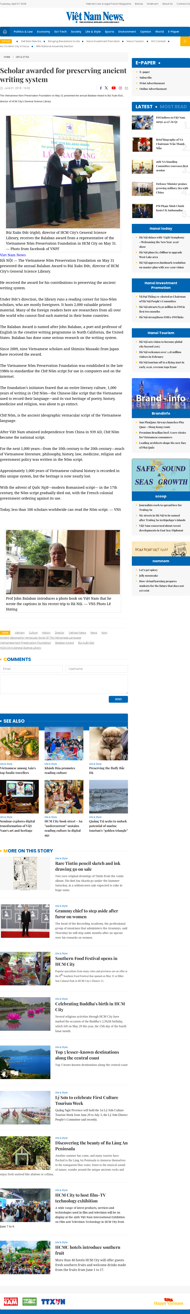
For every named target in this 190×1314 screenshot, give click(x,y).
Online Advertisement (153, 89)
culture (33, 632)
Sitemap (119, 1289)
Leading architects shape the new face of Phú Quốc (162, 453)
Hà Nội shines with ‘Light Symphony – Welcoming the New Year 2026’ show (161, 242)
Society (76, 32)
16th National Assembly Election (54, 46)
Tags (5, 632)
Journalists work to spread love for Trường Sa (160, 521)
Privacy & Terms (168, 1290)
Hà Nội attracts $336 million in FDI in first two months (162, 309)
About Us (167, 3)
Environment (127, 32)
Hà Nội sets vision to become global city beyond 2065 (160, 344)
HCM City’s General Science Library (20, 647)
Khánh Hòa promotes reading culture (60, 743)
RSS (187, 1289)
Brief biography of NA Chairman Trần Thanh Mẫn (170, 144)
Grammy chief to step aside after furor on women (86, 887)
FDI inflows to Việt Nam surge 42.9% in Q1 (170, 120)
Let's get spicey (148, 608)
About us (133, 1290)
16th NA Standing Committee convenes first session (172, 166)
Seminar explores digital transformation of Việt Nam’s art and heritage (17, 799)
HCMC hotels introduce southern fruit (87, 1223)
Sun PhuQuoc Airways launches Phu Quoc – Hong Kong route (161, 433)
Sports (109, 32)
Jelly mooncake (148, 613)
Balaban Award (64, 642)
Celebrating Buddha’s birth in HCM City (90, 980)
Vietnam (20, 632)
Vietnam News (77, 632)
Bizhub (139, 3)
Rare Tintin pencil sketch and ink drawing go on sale (87, 839)
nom (104, 632)
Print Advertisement (152, 83)
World (159, 32)
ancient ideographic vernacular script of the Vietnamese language (40, 637)
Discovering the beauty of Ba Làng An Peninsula (91, 1119)
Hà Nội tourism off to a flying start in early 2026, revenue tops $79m (161, 364)
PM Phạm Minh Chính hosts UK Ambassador (170, 208)
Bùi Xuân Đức (86, 642)
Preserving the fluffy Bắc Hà (106, 743)
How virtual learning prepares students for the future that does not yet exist (161, 623)
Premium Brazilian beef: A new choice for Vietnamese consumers (162, 443)
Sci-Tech (60, 32)
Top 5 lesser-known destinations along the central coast (87, 1028)
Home (7, 57)
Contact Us (183, 3)
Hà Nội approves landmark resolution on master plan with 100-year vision (162, 265)
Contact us (149, 1290)
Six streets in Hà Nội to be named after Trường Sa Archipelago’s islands (162, 532)
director (59, 632)
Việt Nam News (95, 17)
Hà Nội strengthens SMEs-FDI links (161, 317)
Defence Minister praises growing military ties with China (172, 188)
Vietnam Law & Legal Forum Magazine (108, 3)
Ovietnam (152, 3)
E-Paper (173, 32)
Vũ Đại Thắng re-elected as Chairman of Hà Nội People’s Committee (162, 299)
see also (14, 694)
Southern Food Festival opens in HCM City (86, 934)
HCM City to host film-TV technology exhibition (80, 1171)
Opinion (145, 32)
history (46, 632)
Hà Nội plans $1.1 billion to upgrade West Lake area (160, 254)
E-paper (146, 63)
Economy (43, 32)
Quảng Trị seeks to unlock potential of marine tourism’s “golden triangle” (108, 799)
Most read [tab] (173, 106)
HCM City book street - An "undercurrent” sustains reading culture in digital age (63, 802)
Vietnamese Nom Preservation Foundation (25, 642)
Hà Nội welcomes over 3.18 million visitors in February (160, 354)
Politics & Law (23, 32)
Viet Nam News (13, 255)
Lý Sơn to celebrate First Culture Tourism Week (86, 1073)
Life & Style (93, 32)
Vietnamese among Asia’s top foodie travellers (18, 743)
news (93, 632)
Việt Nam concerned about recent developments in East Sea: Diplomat (161, 542)
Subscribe (146, 77)
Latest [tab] (144, 106)
